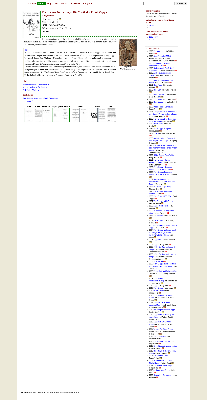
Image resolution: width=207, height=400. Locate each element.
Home (31, 3)
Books (41, 3)
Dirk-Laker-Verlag (30, 90)
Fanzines (75, 3)
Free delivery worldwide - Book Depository (40, 98)
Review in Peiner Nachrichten (35, 84)
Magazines (52, 3)
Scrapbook (88, 3)
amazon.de (27, 101)
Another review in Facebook (34, 87)
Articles (64, 3)
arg (25, 50)
